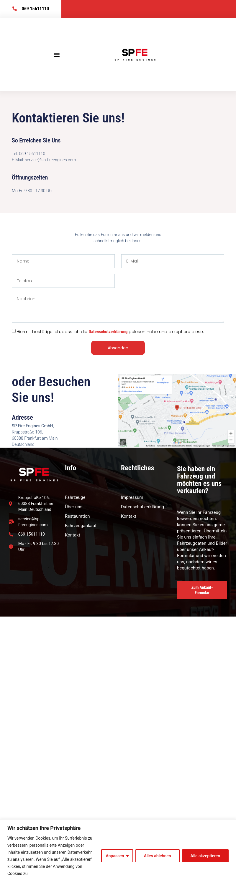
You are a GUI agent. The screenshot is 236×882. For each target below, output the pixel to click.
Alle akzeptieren (205, 855)
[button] (57, 54)
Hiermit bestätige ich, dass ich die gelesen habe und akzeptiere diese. (110, 332)
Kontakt (72, 535)
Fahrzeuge (75, 497)
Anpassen (115, 855)
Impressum (132, 497)
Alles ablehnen (157, 855)
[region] (118, 850)
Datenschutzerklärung (107, 331)
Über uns (73, 506)
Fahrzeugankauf (80, 525)
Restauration (77, 516)
